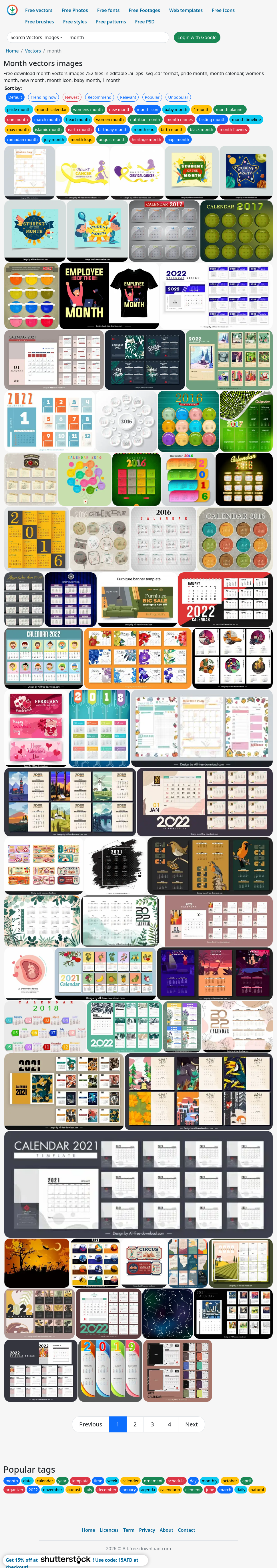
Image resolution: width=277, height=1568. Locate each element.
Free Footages (144, 10)
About (166, 1530)
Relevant (128, 97)
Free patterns (111, 22)
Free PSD (145, 22)
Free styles (75, 22)
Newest (72, 97)
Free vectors (38, 10)
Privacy (147, 1530)
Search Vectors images (35, 37)
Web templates (186, 10)
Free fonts (108, 10)
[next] (191, 1424)
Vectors (33, 51)
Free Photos (74, 10)
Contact (186, 1530)
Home (12, 51)
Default (15, 97)
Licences (109, 1530)
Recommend (99, 97)
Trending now (43, 97)
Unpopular (178, 97)
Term (129, 1530)
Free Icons (223, 10)
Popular (152, 97)
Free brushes (39, 22)
